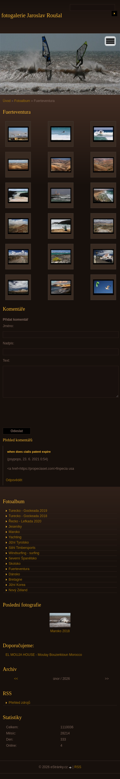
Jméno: (8, 326)
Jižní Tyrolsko (19, 542)
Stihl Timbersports (22, 548)
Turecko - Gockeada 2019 (28, 511)
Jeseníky (15, 527)
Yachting (15, 537)
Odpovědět (14, 480)
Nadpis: (8, 343)
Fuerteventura (19, 569)
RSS (77, 767)
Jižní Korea (17, 585)
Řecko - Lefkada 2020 (25, 521)
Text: (6, 360)
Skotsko (15, 564)
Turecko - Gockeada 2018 (28, 516)
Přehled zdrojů (19, 703)
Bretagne (15, 579)
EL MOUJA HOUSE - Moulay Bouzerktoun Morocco (44, 655)
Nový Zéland (18, 590)
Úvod (7, 101)
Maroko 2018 (60, 631)
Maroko (14, 532)
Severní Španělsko (23, 558)
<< (16, 679)
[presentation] (45, 412)
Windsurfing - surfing (24, 553)
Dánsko (14, 574)
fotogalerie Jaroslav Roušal (31, 15)
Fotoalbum (22, 101)
